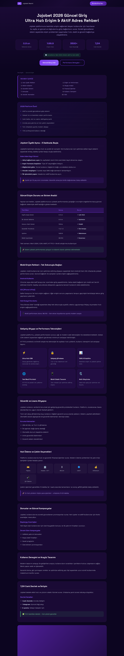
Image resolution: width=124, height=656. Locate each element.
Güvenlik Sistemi (27, 88)
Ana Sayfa (20, 72)
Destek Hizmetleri (28, 94)
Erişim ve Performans (71, 82)
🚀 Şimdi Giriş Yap (62, 645)
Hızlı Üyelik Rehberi (28, 82)
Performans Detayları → (72, 63)
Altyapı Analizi (68, 85)
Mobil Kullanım (27, 85)
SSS (65, 94)
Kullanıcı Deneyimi (70, 91)
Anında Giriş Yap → (98, 3)
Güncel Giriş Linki (49, 63)
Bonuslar (25, 91)
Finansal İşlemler (69, 88)
